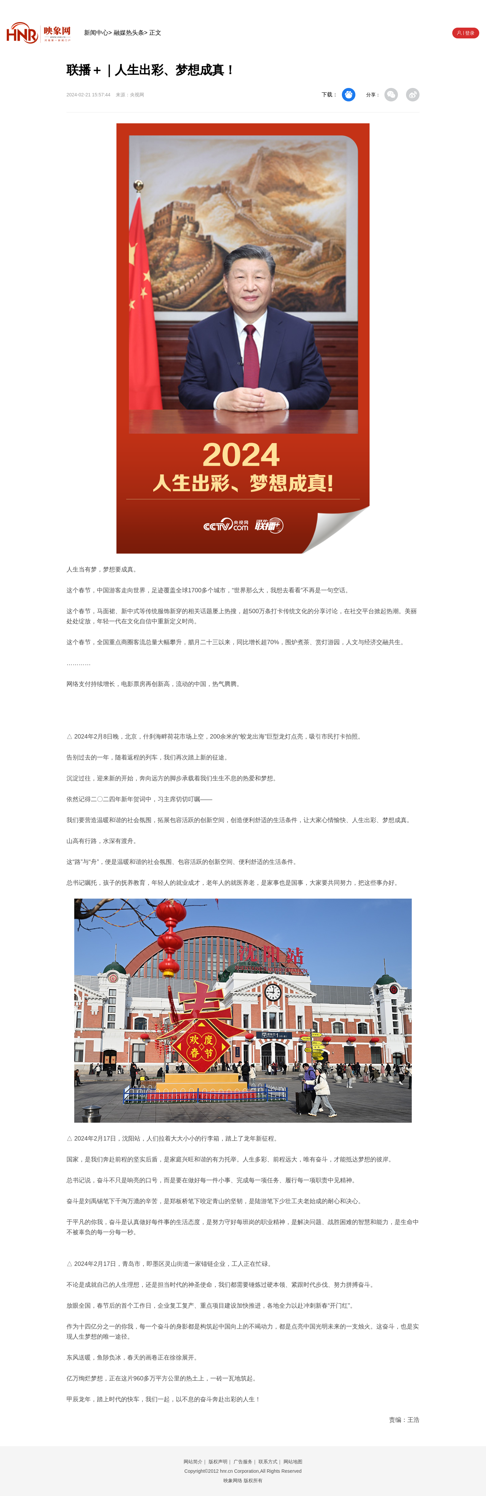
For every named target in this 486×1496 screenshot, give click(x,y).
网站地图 (293, 1461)
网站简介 (193, 1461)
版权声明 (218, 1461)
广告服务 (243, 1461)
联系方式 (268, 1461)
